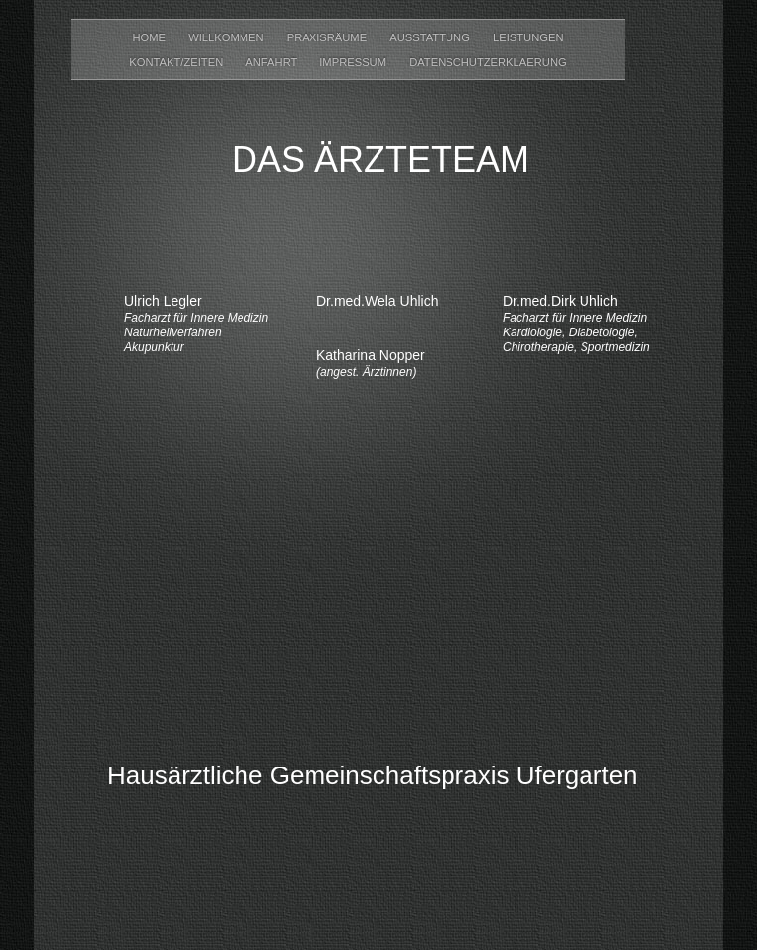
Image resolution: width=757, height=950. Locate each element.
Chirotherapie (538, 347)
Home (150, 37)
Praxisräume (329, 37)
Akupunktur (154, 347)
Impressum (354, 62)
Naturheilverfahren (173, 332)
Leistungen (528, 37)
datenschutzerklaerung (488, 62)
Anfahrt (272, 62)
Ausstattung (431, 37)
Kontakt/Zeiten (177, 62)
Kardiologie (532, 332)
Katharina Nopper (370, 355)
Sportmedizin (615, 347)
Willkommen (227, 37)
